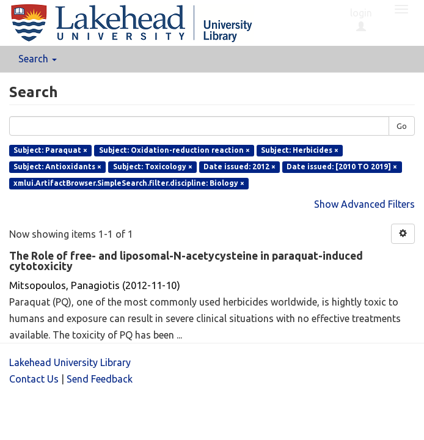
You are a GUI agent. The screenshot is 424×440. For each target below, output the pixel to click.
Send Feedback (100, 378)
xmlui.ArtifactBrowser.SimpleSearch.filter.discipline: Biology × (128, 183)
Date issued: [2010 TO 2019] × (342, 166)
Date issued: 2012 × (239, 166)
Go (402, 126)
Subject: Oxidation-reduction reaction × (174, 150)
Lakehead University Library (70, 362)
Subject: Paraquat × (50, 150)
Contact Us (34, 378)
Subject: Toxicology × (152, 166)
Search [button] (37, 58)
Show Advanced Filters (364, 204)
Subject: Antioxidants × (57, 166)
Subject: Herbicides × (299, 150)
